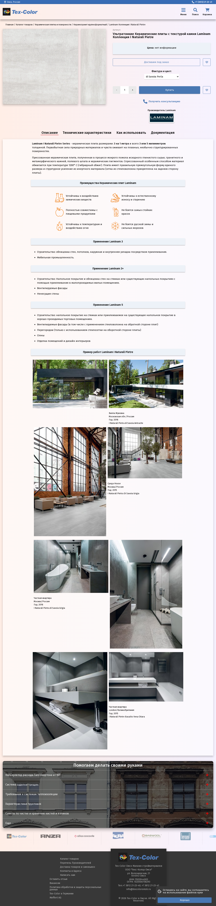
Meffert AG (55, 897)
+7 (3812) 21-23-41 (202, 2)
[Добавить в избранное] (207, 62)
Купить (169, 89)
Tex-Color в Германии (61, 893)
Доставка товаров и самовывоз (77, 867)
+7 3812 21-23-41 (150, 885)
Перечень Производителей (75, 862)
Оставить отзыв (58, 879)
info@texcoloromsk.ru (138, 889)
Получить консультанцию (161, 101)
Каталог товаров (69, 858)
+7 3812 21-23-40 (132, 885)
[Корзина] (207, 11)
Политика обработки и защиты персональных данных (75, 888)
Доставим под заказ (156, 62)
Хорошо (185, 900)
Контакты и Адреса (70, 871)
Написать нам (67, 875)
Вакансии (55, 883)
